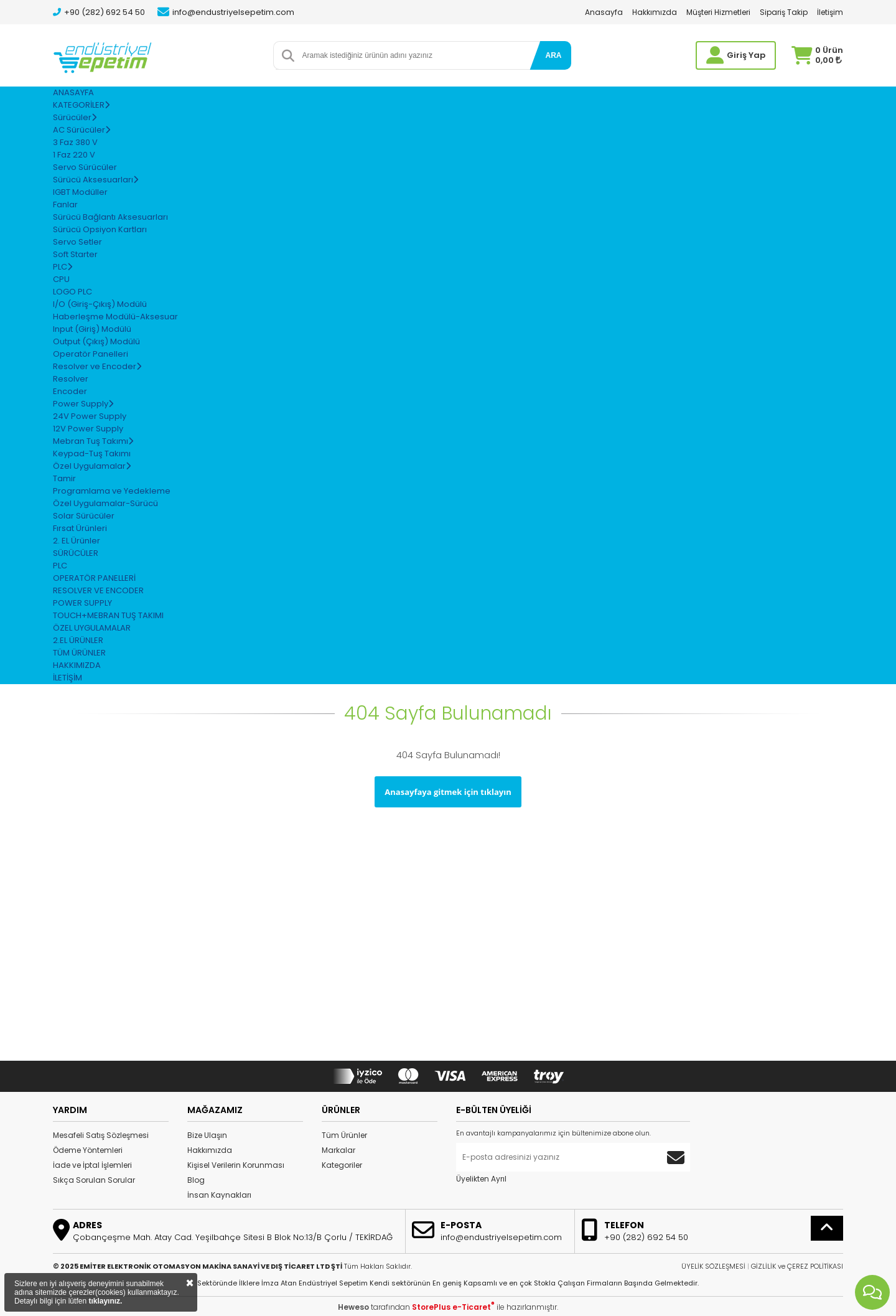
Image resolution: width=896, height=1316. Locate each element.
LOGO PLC (72, 292)
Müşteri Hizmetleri (718, 12)
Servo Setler (77, 242)
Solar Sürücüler (83, 516)
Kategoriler (342, 1165)
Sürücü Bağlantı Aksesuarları (110, 217)
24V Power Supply (89, 416)
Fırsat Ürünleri (80, 528)
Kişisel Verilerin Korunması (235, 1165)
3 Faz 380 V (75, 142)
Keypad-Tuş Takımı (92, 453)
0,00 (828, 60)
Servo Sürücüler (85, 167)
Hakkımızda (654, 12)
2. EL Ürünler (76, 541)
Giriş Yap (746, 55)
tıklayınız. (105, 1301)
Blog (196, 1180)
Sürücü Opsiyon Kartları (100, 229)
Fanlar (65, 204)
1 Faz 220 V (74, 155)
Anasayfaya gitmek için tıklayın (448, 791)
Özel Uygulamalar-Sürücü (105, 503)
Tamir (64, 478)
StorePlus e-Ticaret (453, 1307)
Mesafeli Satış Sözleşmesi (101, 1135)
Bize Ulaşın (207, 1135)
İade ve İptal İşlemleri (92, 1165)
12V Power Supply (88, 429)
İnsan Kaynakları (219, 1195)
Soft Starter (75, 254)
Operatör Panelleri (90, 354)
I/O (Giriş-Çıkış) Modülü (100, 304)
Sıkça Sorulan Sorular (94, 1180)
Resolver (70, 379)
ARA (554, 55)
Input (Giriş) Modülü (92, 329)
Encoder (70, 391)
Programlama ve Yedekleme (111, 491)
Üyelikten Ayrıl (481, 1178)
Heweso (353, 1307)
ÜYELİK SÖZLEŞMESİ (713, 1266)
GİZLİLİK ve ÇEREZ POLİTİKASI (797, 1266)
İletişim (830, 12)
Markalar (338, 1150)
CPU (61, 279)
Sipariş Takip (784, 12)
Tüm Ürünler (344, 1135)
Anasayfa (604, 12)
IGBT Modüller (80, 192)
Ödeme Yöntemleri (88, 1150)
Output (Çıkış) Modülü (96, 341)
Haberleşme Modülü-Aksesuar (115, 316)
